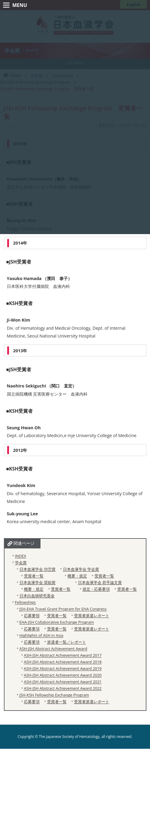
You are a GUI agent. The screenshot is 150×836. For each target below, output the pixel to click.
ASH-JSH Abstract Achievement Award (53, 648)
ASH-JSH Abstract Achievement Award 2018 (63, 662)
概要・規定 (77, 575)
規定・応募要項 (96, 589)
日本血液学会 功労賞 (38, 569)
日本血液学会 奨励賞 (38, 582)
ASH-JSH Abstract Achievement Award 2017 (63, 655)
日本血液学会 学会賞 (81, 569)
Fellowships (25, 602)
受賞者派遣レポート (91, 615)
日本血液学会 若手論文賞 (100, 582)
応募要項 (32, 628)
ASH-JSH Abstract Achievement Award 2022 (63, 688)
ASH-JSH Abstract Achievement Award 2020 (63, 675)
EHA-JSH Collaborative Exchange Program (57, 622)
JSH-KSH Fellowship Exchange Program (54, 695)
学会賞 (21, 562)
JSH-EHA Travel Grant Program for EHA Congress (63, 609)
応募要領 (32, 615)
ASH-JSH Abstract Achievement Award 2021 (63, 681)
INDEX (20, 556)
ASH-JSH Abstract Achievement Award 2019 (63, 668)
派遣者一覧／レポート (66, 642)
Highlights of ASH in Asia (41, 635)
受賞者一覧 (34, 575)
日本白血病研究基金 (37, 595)
